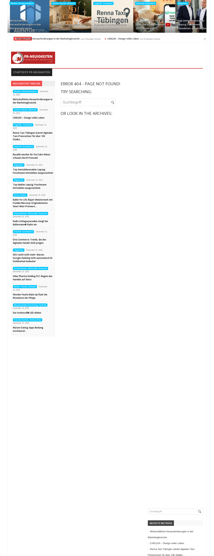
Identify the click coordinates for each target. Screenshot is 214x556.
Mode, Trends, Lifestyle (20, 286)
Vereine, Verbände (165, 316)
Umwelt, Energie (164, 299)
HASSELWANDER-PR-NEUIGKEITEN (132, 550)
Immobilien (161, 228)
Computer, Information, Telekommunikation (179, 187)
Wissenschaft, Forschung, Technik (25, 305)
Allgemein (177, 3)
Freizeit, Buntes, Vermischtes (22, 320)
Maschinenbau (163, 257)
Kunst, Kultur (15, 195)
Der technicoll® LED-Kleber (22, 312)
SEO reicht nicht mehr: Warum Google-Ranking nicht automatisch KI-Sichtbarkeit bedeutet (28, 258)
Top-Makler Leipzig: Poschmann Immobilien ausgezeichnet (24, 186)
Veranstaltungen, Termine (169, 310)
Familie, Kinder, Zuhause (169, 204)
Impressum (19, 527)
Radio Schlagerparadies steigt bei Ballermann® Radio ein (25, 223)
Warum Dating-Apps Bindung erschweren (23, 329)
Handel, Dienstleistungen (169, 222)
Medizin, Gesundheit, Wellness (172, 269)
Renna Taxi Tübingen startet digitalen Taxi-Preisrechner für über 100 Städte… (105, 24)
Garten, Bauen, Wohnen (58, 3)
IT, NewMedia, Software (168, 240)
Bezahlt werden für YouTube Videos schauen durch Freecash (145, 24)
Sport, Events (163, 287)
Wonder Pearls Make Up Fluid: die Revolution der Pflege (25, 296)
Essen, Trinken (163, 199)
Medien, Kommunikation (16, 3)
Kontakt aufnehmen (24, 539)
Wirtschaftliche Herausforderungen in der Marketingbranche (20, 24)
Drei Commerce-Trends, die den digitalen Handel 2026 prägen (24, 241)
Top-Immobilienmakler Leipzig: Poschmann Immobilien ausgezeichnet (187, 24)
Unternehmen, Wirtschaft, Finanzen (25, 213)
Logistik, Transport (98, 3)
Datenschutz (20, 533)
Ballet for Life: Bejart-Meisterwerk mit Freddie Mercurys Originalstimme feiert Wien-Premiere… (27, 203)
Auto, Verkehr (163, 175)
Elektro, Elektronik (165, 193)
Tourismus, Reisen (165, 293)
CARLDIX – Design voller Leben (60, 26)
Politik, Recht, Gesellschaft (170, 281)
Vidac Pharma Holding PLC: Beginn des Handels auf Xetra (27, 278)
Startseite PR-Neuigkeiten (26, 72)
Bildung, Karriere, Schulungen (172, 181)
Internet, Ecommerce (140, 3)
